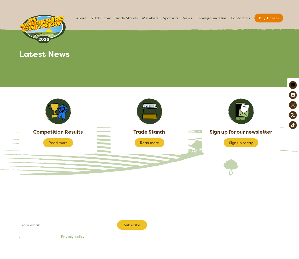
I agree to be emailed (53, 236)
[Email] (65, 225)
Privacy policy (72, 236)
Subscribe (132, 225)
